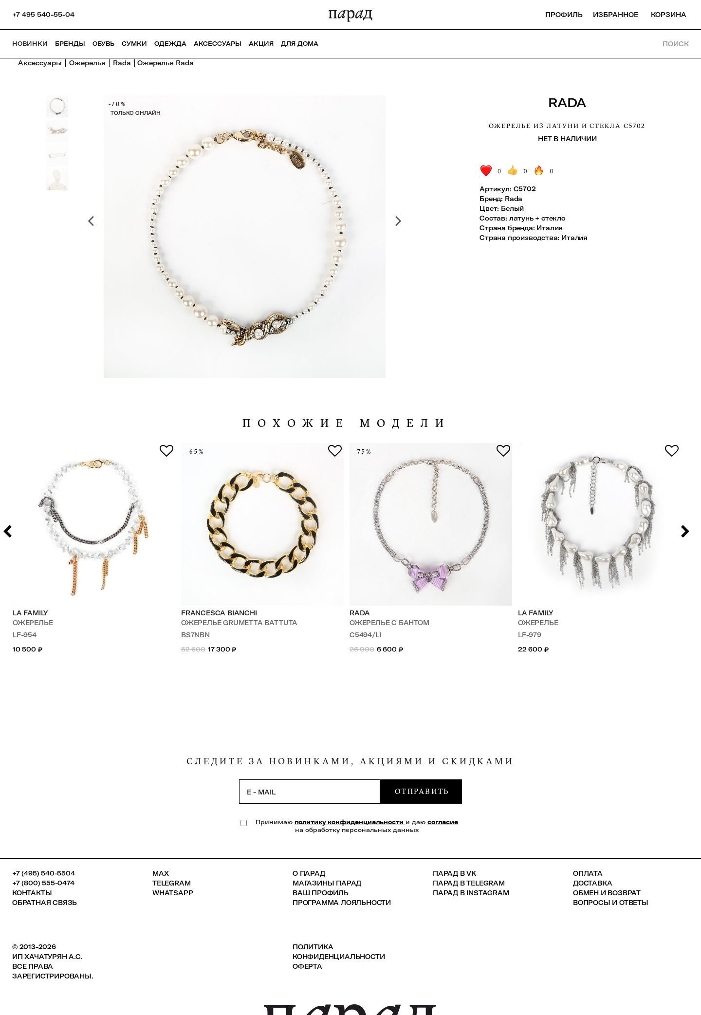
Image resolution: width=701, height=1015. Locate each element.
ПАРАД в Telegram (469, 883)
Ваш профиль (321, 893)
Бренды (70, 43)
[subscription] (309, 791)
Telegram (171, 883)
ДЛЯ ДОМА (299, 43)
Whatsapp (172, 893)
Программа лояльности (342, 902)
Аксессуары (217, 43)
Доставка (592, 883)
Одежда (170, 43)
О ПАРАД (309, 873)
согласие (442, 822)
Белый (512, 208)
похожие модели (346, 423)
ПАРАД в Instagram (471, 893)
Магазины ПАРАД (327, 883)
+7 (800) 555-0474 (43, 883)
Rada (567, 102)
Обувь (103, 43)
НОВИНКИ (30, 43)
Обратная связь (44, 902)
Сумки (134, 43)
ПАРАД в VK (454, 873)
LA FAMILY (30, 613)
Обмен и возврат (607, 893)
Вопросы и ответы (610, 902)
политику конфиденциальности (350, 822)
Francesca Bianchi (219, 613)
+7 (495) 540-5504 (43, 873)
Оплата (588, 873)
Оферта (307, 966)
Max (160, 873)
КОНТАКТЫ (32, 893)
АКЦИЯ (261, 43)
